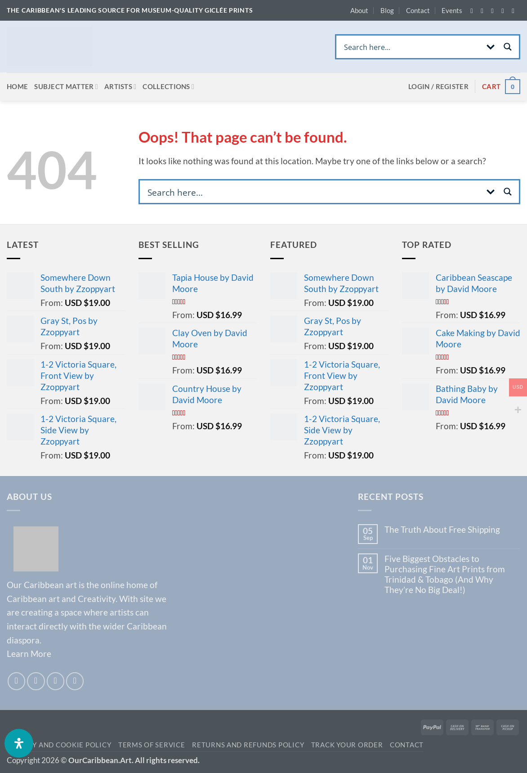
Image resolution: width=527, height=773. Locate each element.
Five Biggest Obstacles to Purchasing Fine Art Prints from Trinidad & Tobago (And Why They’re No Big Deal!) (444, 574)
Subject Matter (66, 86)
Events (452, 10)
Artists (120, 86)
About (359, 10)
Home (17, 86)
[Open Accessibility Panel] (18, 743)
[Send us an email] (504, 10)
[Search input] (411, 47)
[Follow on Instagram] (484, 10)
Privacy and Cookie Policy (59, 745)
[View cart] (501, 86)
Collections (168, 86)
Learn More (29, 653)
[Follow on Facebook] (473, 10)
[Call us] (515, 10)
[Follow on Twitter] (494, 10)
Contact (418, 10)
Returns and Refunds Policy (248, 745)
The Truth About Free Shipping (442, 529)
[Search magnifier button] (507, 46)
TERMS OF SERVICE (151, 745)
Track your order (347, 745)
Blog (387, 10)
